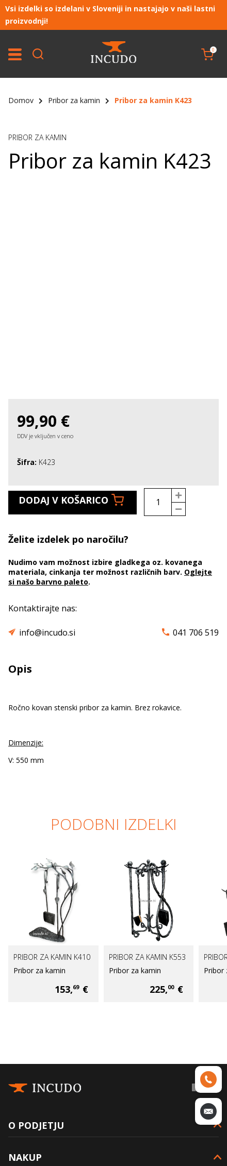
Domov (21, 100)
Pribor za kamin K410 (51, 957)
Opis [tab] (20, 669)
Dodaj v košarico (71, 500)
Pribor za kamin (74, 100)
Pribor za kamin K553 (147, 957)
